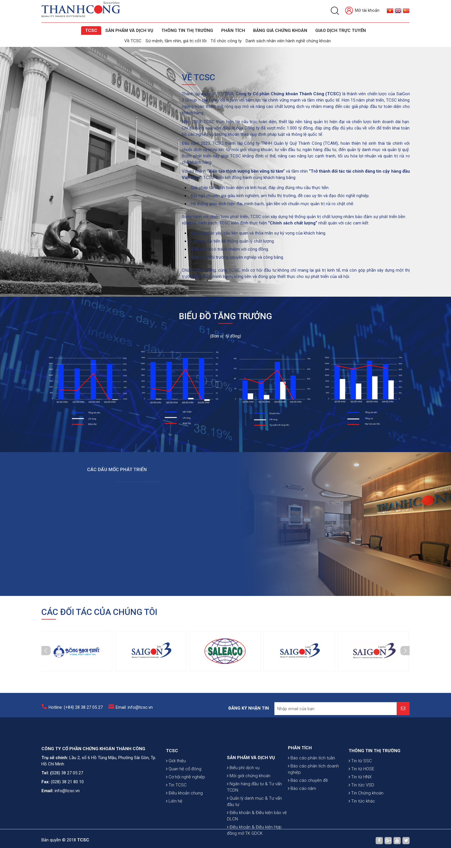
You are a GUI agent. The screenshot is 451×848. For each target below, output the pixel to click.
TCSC (91, 30)
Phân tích (233, 30)
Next (405, 650)
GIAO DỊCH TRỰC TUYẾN (340, 30)
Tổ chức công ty (226, 40)
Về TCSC (133, 40)
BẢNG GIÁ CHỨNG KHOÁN (280, 30)
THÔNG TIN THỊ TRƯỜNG (187, 30)
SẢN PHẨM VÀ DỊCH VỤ (129, 30)
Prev (46, 650)
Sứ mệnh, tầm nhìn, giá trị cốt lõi (176, 40)
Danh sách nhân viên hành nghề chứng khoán (288, 40)
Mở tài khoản (362, 10)
